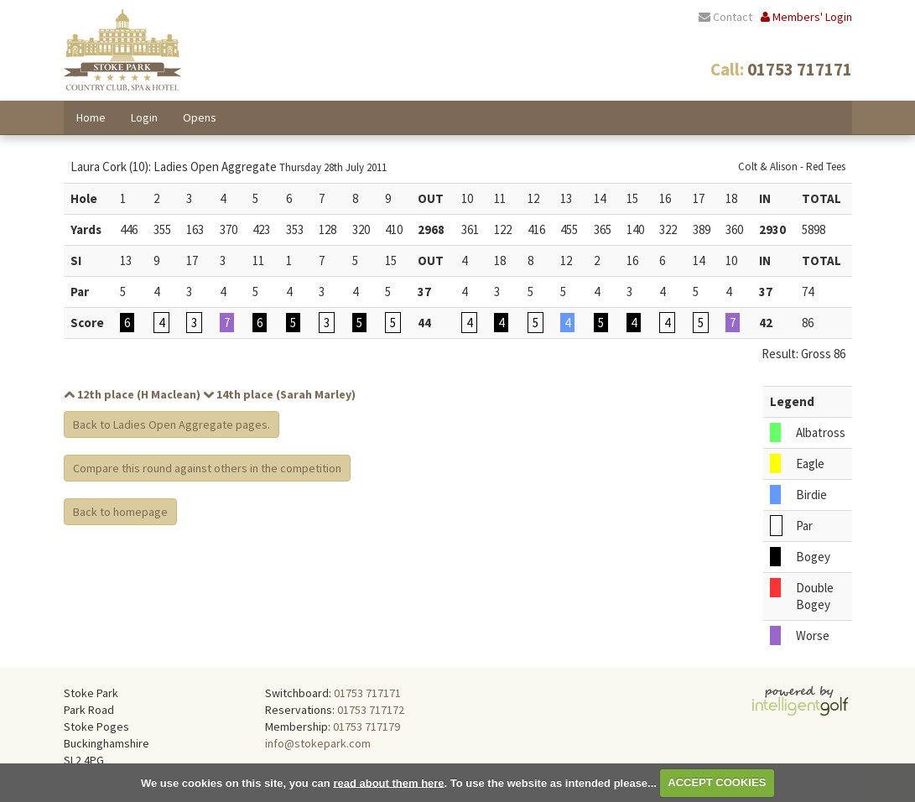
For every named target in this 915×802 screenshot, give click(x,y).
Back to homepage (120, 511)
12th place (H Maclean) (132, 394)
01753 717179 (366, 726)
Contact (725, 16)
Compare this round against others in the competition (207, 468)
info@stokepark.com (318, 743)
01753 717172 (370, 709)
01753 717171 (367, 692)
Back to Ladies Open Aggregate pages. (171, 424)
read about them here (388, 782)
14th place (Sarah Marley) (279, 394)
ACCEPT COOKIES (717, 782)
